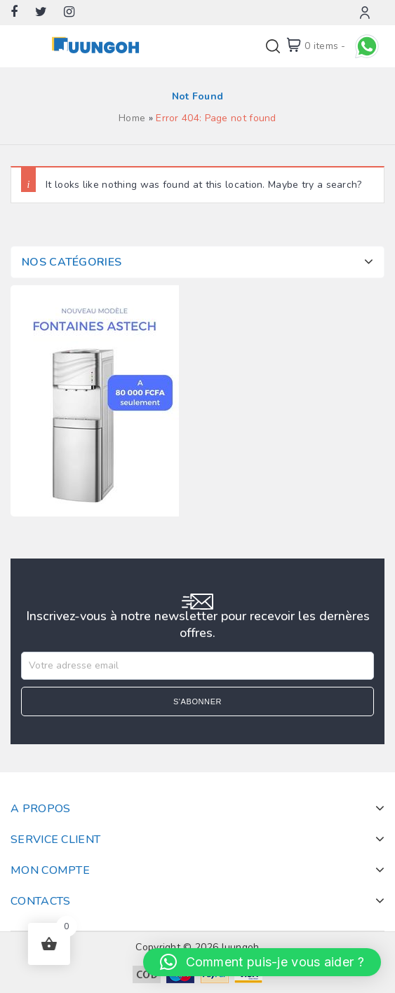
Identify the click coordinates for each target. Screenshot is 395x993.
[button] (262, 962)
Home (132, 118)
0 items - (325, 46)
